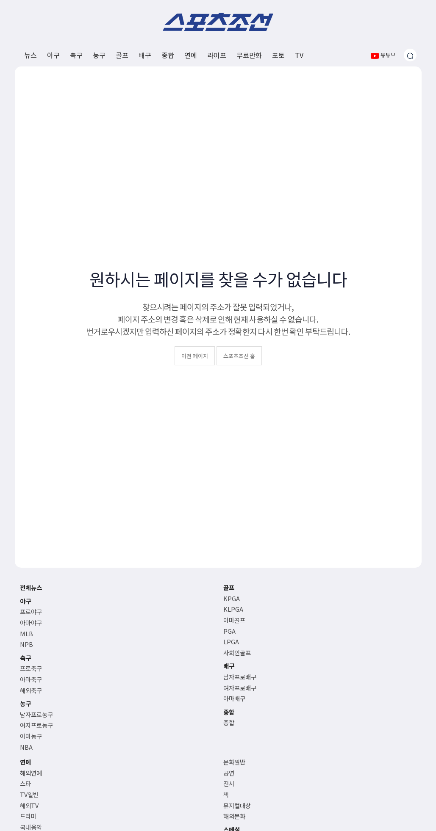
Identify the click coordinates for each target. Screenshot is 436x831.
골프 (122, 55)
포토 (278, 55)
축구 (76, 55)
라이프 (216, 55)
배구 (145, 55)
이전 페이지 (194, 356)
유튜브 (383, 55)
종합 (167, 55)
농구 (99, 55)
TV (299, 55)
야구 (53, 55)
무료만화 (249, 55)
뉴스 (30, 55)
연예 (190, 55)
